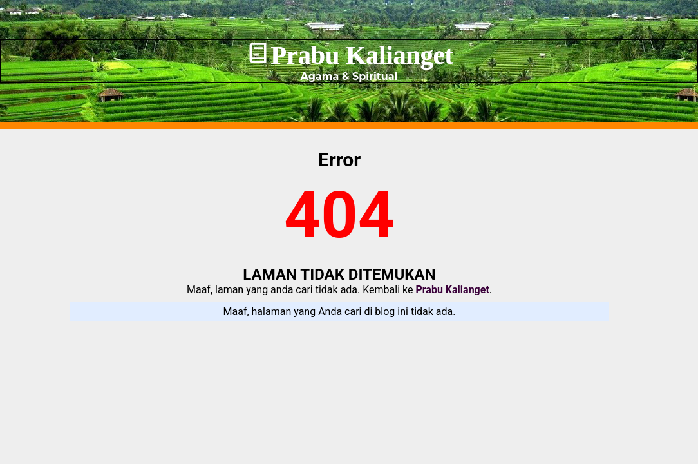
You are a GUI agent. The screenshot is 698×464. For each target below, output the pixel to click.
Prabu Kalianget (361, 55)
